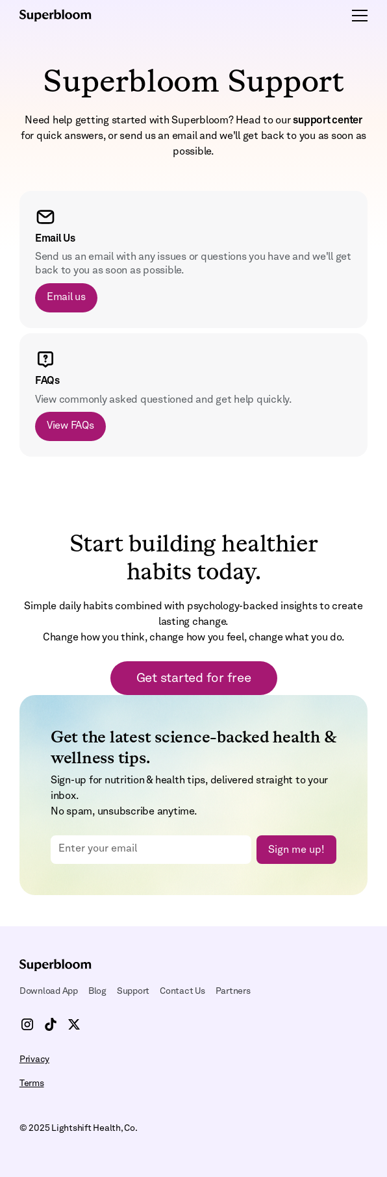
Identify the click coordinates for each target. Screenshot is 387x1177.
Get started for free (193, 678)
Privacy (34, 1059)
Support (133, 991)
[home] (64, 15)
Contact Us (182, 991)
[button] (357, 16)
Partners (233, 991)
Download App (48, 991)
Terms (31, 1083)
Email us (66, 297)
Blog (97, 991)
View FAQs (70, 426)
